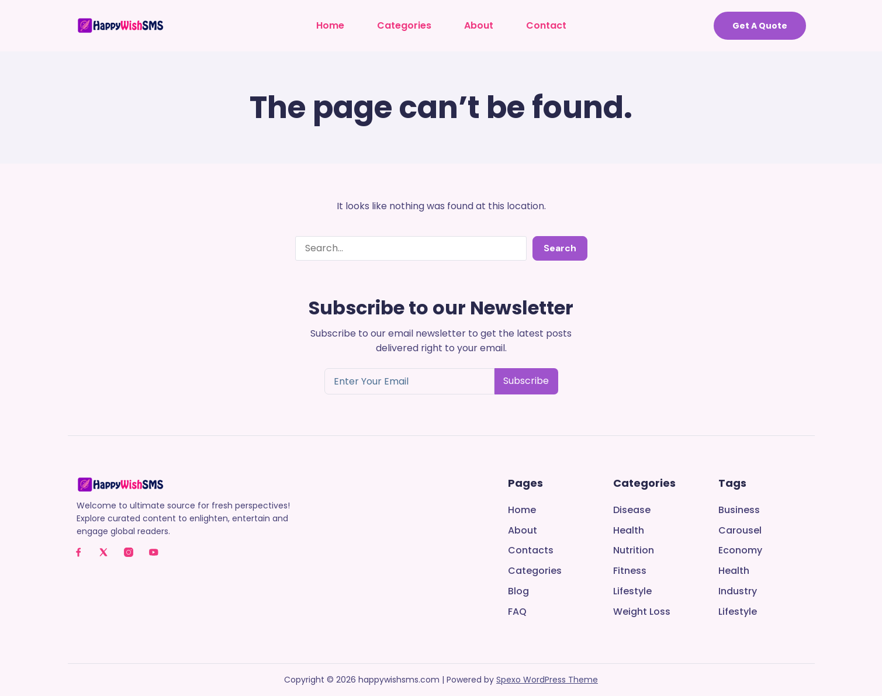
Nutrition (633, 551)
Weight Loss (641, 612)
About (478, 25)
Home (330, 25)
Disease (632, 510)
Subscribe (526, 380)
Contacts (531, 551)
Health (628, 531)
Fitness (629, 571)
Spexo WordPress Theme (547, 679)
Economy (740, 551)
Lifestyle (632, 591)
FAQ (517, 612)
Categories (404, 25)
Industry (737, 591)
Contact (546, 25)
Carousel (740, 531)
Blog (518, 591)
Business (739, 510)
